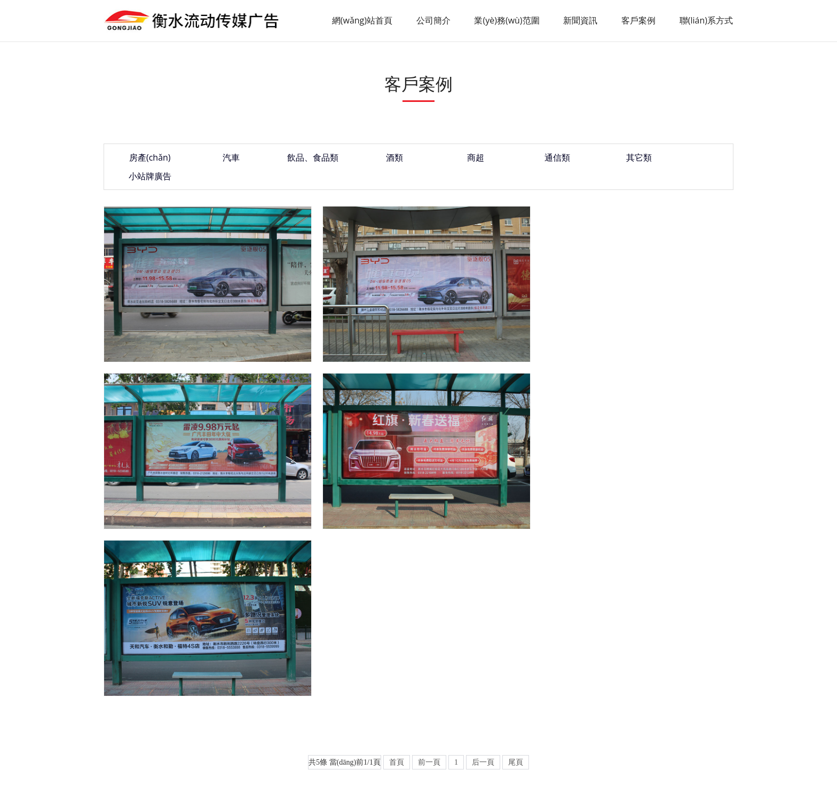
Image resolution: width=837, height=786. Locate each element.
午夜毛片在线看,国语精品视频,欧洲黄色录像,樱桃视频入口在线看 (594, 773)
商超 (445, 159)
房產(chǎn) (147, 159)
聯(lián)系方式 (706, 21)
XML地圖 (715, 722)
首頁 (396, 571)
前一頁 (429, 571)
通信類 (520, 159)
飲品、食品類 (296, 159)
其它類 (595, 159)
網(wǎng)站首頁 (361, 21)
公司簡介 (433, 21)
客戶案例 (639, 21)
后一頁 (483, 571)
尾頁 (515, 571)
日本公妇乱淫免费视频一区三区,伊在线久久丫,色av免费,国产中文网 (111, 773)
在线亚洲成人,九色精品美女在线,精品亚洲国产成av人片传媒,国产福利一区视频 (355, 773)
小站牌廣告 (670, 159)
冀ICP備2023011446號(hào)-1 (520, 722)
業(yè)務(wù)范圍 (507, 21)
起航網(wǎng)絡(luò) (662, 722)
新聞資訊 (581, 21)
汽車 (221, 159)
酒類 (371, 159)
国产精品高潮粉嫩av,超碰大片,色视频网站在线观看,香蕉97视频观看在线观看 (127, 766)
